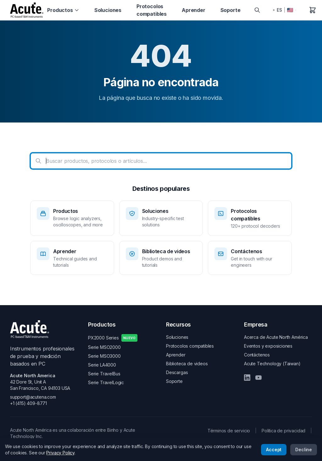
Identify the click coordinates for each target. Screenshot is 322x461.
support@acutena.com (33, 397)
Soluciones (107, 10)
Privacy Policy (60, 452)
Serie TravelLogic (106, 382)
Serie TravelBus (104, 373)
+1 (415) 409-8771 (28, 403)
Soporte (230, 10)
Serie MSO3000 (104, 356)
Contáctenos (257, 354)
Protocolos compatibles (151, 10)
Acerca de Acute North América (276, 337)
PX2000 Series (112, 338)
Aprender (193, 10)
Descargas (177, 372)
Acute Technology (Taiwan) (272, 363)
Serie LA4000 (102, 364)
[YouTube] (258, 377)
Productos (63, 10)
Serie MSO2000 (104, 347)
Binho (113, 430)
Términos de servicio (229, 430)
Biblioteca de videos (187, 363)
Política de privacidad (283, 430)
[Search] (257, 10)
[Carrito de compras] (312, 10)
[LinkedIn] (247, 377)
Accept (273, 449)
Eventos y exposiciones (268, 346)
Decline (303, 449)
